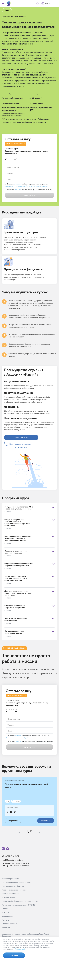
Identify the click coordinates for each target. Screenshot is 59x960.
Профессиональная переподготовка (16, 882)
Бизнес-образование (10, 879)
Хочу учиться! (21, 437)
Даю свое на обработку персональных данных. (26, 185)
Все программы (8, 897)
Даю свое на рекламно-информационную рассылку (28, 189)
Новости (5, 912)
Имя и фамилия (13, 167)
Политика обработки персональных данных (20, 901)
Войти (47, 3)
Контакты (6, 920)
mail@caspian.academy (13, 860)
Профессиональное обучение (14, 890)
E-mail (9, 179)
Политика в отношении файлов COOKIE (18, 905)
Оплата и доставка (9, 924)
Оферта (5, 909)
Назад (6, 10)
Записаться (46, 821)
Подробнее (13, 821)
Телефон (10, 173)
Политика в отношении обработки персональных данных (26, 186)
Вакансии (6, 927)
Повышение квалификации (13, 886)
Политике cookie (20, 949)
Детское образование (10, 894)
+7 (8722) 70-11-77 (10, 856)
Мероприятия (7, 916)
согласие (17, 184)
